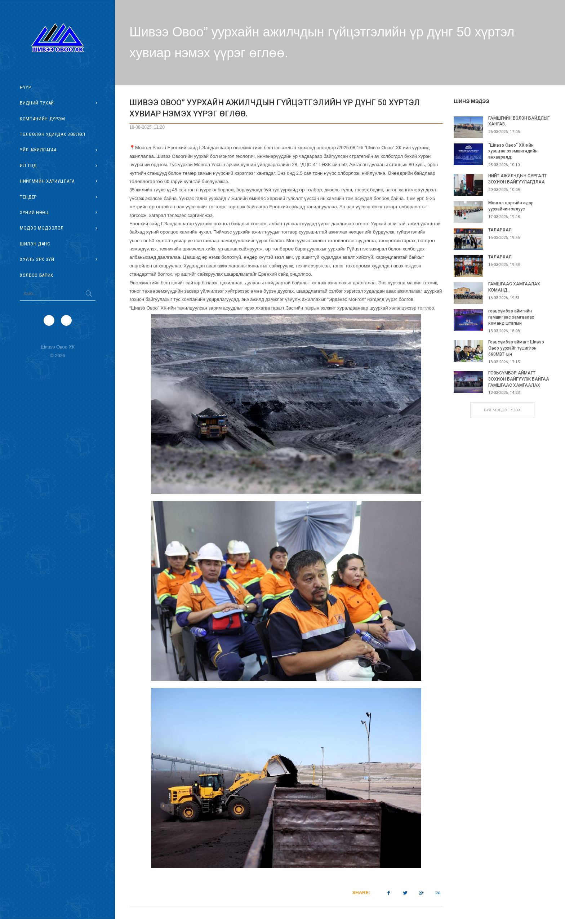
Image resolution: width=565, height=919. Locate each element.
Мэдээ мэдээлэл (42, 228)
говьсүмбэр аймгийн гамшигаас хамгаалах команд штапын (511, 317)
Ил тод (28, 165)
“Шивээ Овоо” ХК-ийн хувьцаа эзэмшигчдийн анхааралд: (513, 151)
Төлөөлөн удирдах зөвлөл (52, 134)
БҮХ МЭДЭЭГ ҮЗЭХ (502, 410)
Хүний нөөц (34, 212)
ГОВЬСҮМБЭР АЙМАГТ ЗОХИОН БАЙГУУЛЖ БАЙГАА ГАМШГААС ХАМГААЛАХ (518, 379)
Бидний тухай (37, 103)
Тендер (28, 197)
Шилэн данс (35, 244)
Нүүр (25, 87)
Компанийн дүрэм (42, 118)
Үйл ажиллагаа (38, 149)
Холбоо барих (36, 275)
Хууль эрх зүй (37, 259)
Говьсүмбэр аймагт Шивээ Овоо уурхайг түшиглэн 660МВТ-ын (516, 348)
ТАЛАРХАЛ (500, 229)
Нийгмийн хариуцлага (47, 181)
